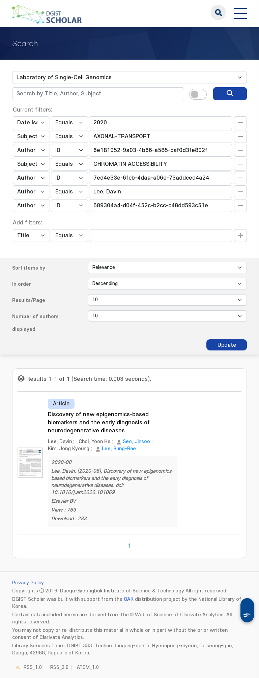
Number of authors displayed (35, 323)
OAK (129, 599)
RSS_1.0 (33, 667)
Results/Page (28, 300)
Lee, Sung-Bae (119, 449)
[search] (230, 93)
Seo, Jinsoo (136, 441)
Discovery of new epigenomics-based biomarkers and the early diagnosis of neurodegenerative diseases (99, 422)
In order (21, 284)
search (218, 12)
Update (227, 345)
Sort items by (28, 268)
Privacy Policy (28, 583)
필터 (247, 615)
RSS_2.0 (59, 667)
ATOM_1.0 (88, 667)
